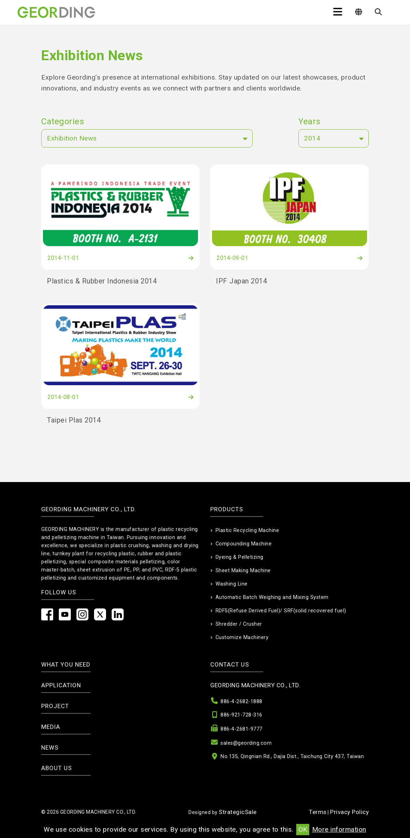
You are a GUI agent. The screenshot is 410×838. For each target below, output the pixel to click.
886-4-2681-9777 (241, 729)
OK (302, 829)
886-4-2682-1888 (241, 702)
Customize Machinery (242, 637)
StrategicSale (238, 811)
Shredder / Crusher (239, 624)
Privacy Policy (349, 811)
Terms (318, 811)
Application (61, 685)
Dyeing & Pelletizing (239, 557)
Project (55, 705)
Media (50, 726)
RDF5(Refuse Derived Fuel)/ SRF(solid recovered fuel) (281, 611)
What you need (66, 664)
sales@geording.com (246, 743)
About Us (56, 767)
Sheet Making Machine (243, 571)
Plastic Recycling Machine (247, 530)
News (49, 747)
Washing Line (232, 584)
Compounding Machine (244, 544)
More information (339, 829)
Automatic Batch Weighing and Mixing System (272, 597)
